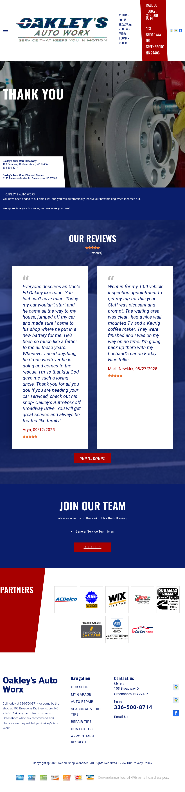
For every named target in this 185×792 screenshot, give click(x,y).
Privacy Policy (142, 763)
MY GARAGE (81, 694)
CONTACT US (82, 729)
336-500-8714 (152, 16)
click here (92, 547)
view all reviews (92, 458)
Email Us (121, 716)
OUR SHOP (80, 687)
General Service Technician (94, 531)
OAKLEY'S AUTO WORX (20, 194)
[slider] (92, 247)
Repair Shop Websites (73, 763)
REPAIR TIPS (81, 722)
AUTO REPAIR (82, 702)
